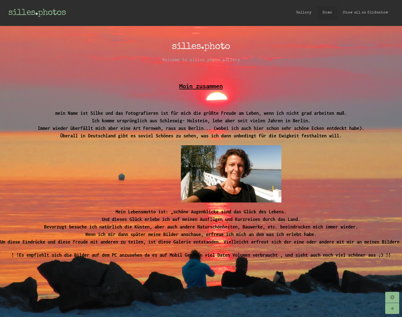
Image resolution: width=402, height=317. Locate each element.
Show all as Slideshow (365, 13)
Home (327, 13)
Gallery (304, 13)
